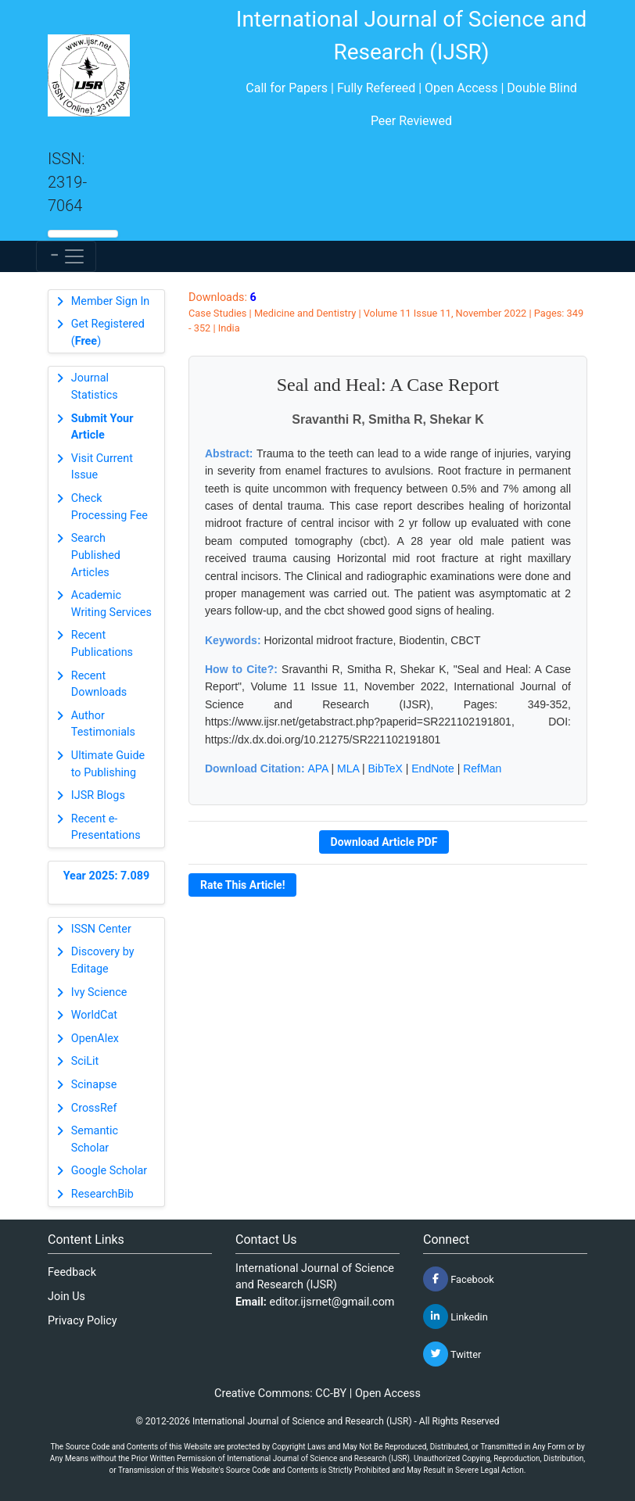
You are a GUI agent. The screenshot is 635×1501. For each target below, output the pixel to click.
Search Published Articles (95, 555)
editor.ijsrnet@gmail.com (332, 1302)
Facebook (458, 1278)
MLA (348, 768)
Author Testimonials (103, 724)
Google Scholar (109, 1170)
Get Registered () (108, 332)
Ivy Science (99, 992)
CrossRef (94, 1108)
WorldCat (94, 1015)
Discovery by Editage (103, 960)
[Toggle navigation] (66, 256)
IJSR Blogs (98, 795)
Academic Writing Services (111, 604)
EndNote (432, 768)
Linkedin (455, 1316)
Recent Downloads (99, 684)
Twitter (452, 1354)
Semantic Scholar (94, 1139)
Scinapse (94, 1084)
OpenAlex (95, 1038)
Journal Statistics (94, 386)
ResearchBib (102, 1194)
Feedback (72, 1272)
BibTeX (385, 768)
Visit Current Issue (102, 467)
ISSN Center (101, 929)
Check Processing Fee (109, 507)
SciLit (85, 1061)
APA (317, 768)
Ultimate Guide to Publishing (108, 764)
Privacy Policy (82, 1320)
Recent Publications (102, 644)
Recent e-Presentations (106, 827)
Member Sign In (110, 301)
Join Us (66, 1296)
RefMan (482, 768)
